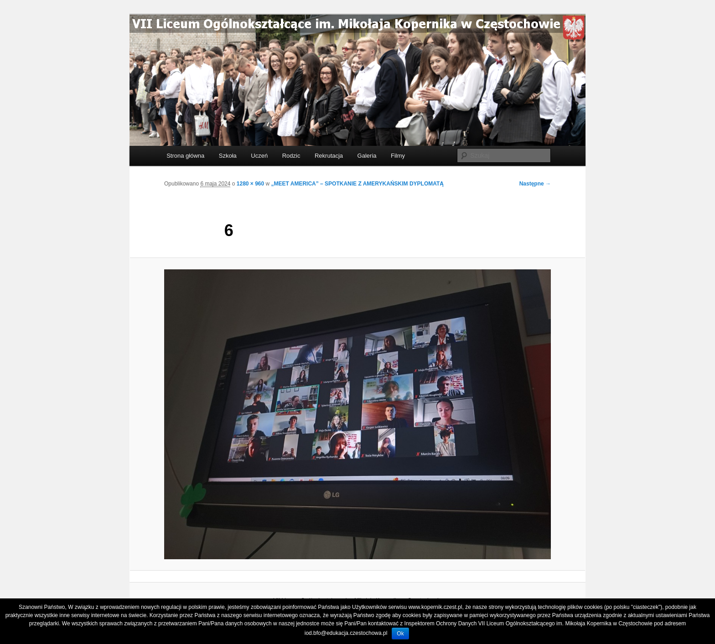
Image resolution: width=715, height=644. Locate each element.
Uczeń (259, 155)
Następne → (535, 183)
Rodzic (291, 155)
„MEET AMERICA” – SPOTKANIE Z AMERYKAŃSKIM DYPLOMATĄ (357, 183)
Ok (400, 633)
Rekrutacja (329, 155)
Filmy (398, 155)
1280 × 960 (250, 183)
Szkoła (228, 155)
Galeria (367, 155)
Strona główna (185, 155)
